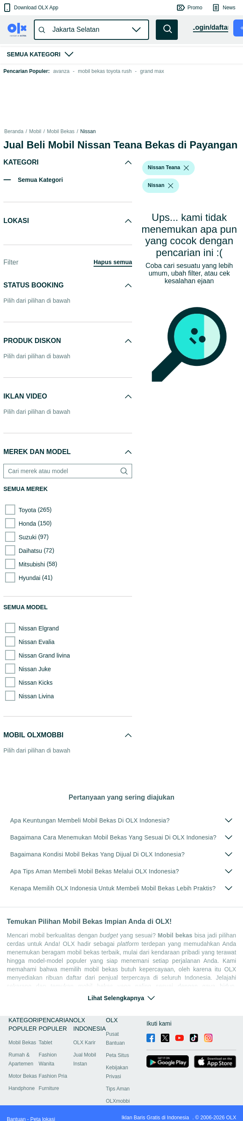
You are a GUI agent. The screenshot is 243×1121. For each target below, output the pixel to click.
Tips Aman (118, 1089)
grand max (152, 71)
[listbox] (186, 168)
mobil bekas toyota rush (105, 71)
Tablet (45, 1043)
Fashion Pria (53, 1076)
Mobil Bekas (61, 131)
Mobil (35, 131)
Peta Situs (117, 1055)
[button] (30, 8)
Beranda (13, 131)
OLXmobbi (118, 1101)
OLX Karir (84, 1043)
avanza (61, 71)
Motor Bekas (22, 1076)
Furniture (49, 1088)
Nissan (88, 131)
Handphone (21, 1088)
